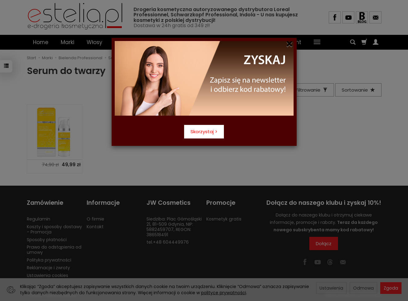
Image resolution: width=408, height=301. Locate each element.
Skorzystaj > (204, 131)
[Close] (289, 44)
